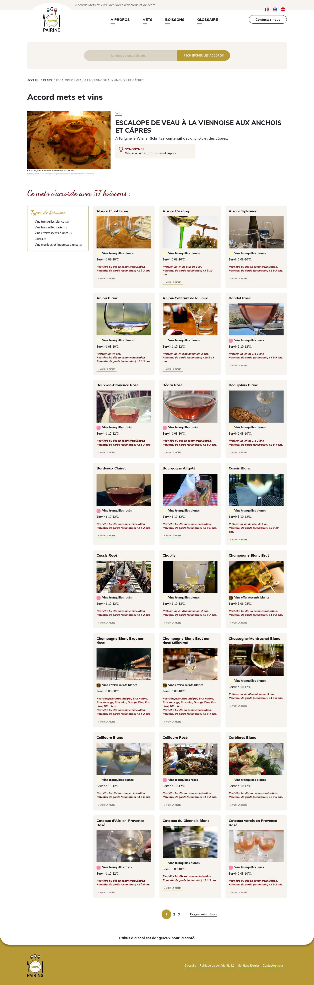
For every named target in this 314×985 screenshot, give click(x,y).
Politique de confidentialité (217, 965)
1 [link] (166, 914)
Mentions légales (249, 965)
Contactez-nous (268, 19)
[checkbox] (58, 221)
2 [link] (174, 914)
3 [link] (179, 914)
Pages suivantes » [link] (203, 914)
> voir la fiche (106, 278)
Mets (147, 19)
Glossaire (207, 19)
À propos (120, 19)
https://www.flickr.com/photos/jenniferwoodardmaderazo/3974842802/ (60, 173)
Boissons (174, 19)
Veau (118, 113)
